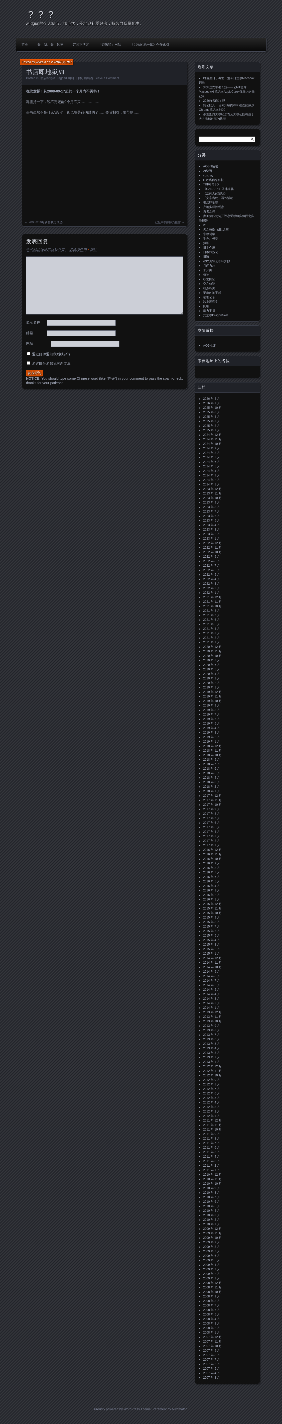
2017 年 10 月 (212, 804)
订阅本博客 (81, 44)
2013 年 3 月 (211, 1053)
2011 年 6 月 (211, 1147)
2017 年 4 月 (211, 832)
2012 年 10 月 (212, 1075)
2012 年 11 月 (212, 1071)
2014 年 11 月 (212, 962)
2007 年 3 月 (211, 1377)
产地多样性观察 (213, 207)
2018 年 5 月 (211, 773)
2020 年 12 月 (212, 647)
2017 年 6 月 (211, 823)
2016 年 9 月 (211, 863)
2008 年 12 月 (212, 1283)
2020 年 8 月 (211, 660)
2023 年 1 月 (211, 538)
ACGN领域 (210, 166)
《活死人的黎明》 (215, 193)
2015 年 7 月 (211, 926)
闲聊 (206, 306)
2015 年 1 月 (211, 953)
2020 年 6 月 (211, 665)
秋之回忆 (209, 279)
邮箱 (29, 333)
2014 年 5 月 (211, 989)
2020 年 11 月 (212, 651)
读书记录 (209, 297)
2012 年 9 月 (211, 1080)
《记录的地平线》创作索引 (149, 44)
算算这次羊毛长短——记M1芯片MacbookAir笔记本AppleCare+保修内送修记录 (227, 91)
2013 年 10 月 (212, 1021)
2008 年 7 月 (211, 1305)
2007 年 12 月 (212, 1337)
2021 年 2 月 (211, 638)
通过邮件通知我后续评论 (51, 354)
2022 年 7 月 (211, 565)
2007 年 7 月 (211, 1359)
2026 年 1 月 (211, 403)
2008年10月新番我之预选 (46, 222)
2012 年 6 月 (211, 1093)
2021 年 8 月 (211, 611)
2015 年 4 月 (211, 940)
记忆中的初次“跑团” (168, 222)
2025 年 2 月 (211, 426)
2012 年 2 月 (211, 1111)
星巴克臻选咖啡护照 (216, 261)
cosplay (208, 175)
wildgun (41, 62)
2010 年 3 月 (211, 1215)
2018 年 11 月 (212, 750)
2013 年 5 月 (211, 1044)
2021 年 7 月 (211, 615)
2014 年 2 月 (211, 1003)
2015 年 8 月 (211, 922)
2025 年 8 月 (211, 412)
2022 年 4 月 (211, 579)
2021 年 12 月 (212, 597)
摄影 (206, 243)
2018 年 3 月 (211, 782)
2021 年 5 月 (211, 624)
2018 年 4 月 (211, 777)
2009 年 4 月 (211, 1265)
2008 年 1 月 (211, 1332)
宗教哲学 (209, 234)
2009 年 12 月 (212, 1229)
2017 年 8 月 (211, 814)
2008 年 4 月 (211, 1319)
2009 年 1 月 (211, 1278)
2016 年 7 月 (211, 872)
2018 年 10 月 (212, 755)
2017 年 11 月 (212, 800)
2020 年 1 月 (211, 687)
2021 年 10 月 (212, 606)
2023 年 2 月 (211, 534)
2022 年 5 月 (211, 574)
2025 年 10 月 (212, 408)
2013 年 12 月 (212, 1012)
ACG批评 (209, 345)
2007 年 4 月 (211, 1373)
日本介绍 (209, 247)
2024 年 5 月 (211, 466)
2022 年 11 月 (212, 547)
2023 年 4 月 (211, 525)
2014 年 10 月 (212, 967)
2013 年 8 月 (211, 1030)
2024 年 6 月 (211, 462)
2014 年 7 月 (211, 980)
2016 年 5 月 (211, 881)
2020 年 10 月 (212, 656)
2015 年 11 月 (212, 908)
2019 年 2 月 (211, 737)
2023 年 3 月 (211, 529)
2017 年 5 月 (211, 827)
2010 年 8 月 (211, 1192)
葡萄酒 (88, 78)
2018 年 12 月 (212, 746)
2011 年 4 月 (211, 1156)
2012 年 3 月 (211, 1107)
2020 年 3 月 (211, 678)
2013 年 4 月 (211, 1048)
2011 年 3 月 (211, 1161)
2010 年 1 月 (211, 1224)
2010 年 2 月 (211, 1220)
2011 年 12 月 (212, 1120)
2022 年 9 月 (211, 556)
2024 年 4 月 (211, 471)
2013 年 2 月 (211, 1057)
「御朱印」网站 (109, 44)
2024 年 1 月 (211, 484)
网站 (29, 343)
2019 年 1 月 (211, 741)
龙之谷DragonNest (215, 315)
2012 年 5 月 (211, 1098)
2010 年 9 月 (211, 1188)
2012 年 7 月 (211, 1089)
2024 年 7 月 (211, 457)
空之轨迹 (209, 283)
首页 (25, 44)
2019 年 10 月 (212, 701)
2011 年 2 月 (211, 1165)
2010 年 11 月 (212, 1179)
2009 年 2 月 (211, 1274)
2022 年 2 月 (211, 588)
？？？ (41, 14)
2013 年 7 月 (211, 1035)
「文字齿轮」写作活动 (218, 198)
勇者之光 (209, 211)
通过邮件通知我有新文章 (51, 363)
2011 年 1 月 (211, 1170)
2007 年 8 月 (211, 1355)
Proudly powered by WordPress (117, 1409)
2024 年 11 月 (212, 439)
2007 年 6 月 (211, 1364)
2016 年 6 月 (211, 877)
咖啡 (71, 78)
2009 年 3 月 (211, 1269)
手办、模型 (210, 238)
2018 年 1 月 (211, 791)
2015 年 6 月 (211, 931)
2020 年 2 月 (211, 683)
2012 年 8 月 (211, 1084)
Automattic (179, 1409)
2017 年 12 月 (212, 795)
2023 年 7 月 (211, 511)
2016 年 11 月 (212, 854)
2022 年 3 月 (211, 583)
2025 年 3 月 (211, 421)
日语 (206, 256)
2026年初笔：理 (214, 101)
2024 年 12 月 (212, 435)
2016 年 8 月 (211, 868)
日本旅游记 (210, 252)
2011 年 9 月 (211, 1134)
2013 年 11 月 (212, 1017)
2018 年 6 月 (211, 768)
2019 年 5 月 (211, 723)
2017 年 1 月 (211, 845)
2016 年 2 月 (211, 895)
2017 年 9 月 (211, 809)
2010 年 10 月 (212, 1183)
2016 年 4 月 (211, 886)
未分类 (207, 270)
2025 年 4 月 (211, 417)
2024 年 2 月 (211, 480)
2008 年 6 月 (211, 1310)
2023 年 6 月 (211, 516)
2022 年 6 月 (211, 570)
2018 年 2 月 (211, 786)
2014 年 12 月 (212, 958)
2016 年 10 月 (212, 859)
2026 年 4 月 (211, 398)
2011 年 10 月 (212, 1129)
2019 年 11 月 (212, 696)
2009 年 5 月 (211, 1260)
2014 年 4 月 (211, 994)
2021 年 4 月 (211, 629)
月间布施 (209, 265)
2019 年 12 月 (212, 692)
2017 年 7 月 (211, 818)
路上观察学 (210, 301)
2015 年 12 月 (212, 904)
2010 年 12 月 (212, 1174)
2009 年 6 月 (211, 1256)
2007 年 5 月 (211, 1368)
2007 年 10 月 (212, 1346)
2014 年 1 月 (211, 1007)
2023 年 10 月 (212, 498)
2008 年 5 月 (211, 1314)
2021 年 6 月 (211, 620)
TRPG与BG (211, 184)
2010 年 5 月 (211, 1206)
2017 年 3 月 (211, 836)
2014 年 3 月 (211, 998)
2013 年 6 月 (211, 1039)
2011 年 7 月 (211, 1143)
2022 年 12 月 (212, 543)
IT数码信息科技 (213, 180)
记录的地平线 (212, 292)
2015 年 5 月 (211, 935)
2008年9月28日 (61, 62)
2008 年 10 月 (212, 1292)
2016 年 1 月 (211, 899)
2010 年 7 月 (211, 1197)
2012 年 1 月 (211, 1116)
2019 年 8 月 (211, 710)
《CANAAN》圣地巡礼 (218, 189)
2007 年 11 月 (212, 1341)
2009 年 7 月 (211, 1251)
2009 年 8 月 (211, 1247)
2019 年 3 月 (211, 732)
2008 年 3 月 (211, 1323)
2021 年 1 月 (211, 642)
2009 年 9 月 (211, 1242)
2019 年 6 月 (211, 719)
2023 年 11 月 (212, 493)
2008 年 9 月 (211, 1296)
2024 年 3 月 (211, 475)
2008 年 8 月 (211, 1301)
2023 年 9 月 (211, 502)
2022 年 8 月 (211, 561)
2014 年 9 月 (211, 971)
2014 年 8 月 (211, 976)
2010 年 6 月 (211, 1201)
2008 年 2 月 (211, 1328)
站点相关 (209, 288)
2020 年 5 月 (211, 669)
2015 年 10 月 (212, 913)
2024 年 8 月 (211, 453)
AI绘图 (207, 171)
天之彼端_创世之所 (216, 229)
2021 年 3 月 (211, 633)
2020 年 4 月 (211, 674)
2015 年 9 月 (211, 917)
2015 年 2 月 (211, 949)
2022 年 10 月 (212, 552)
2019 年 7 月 (211, 714)
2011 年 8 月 (211, 1138)
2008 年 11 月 (212, 1287)
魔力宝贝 (209, 311)
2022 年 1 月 (211, 592)
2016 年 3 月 (211, 890)
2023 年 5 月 (211, 520)
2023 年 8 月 (211, 507)
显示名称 (33, 322)
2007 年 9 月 (211, 1350)
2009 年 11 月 (212, 1233)
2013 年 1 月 (211, 1062)
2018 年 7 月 (211, 764)
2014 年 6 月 (211, 985)
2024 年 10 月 (212, 444)
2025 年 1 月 (211, 430)
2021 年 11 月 (212, 601)
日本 (79, 78)
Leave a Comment (106, 78)
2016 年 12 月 (212, 850)
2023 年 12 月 (212, 489)
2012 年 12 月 (212, 1066)
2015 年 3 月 (211, 944)
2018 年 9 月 (211, 759)
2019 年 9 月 (211, 705)
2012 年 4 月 (211, 1102)
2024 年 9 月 (211, 448)
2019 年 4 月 (211, 728)
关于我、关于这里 (50, 44)
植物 (206, 274)
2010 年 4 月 (211, 1210)
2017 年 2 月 (211, 841)
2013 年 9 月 (211, 1026)
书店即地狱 (47, 78)
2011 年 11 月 (212, 1125)
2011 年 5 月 (211, 1152)
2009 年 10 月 (212, 1238)
